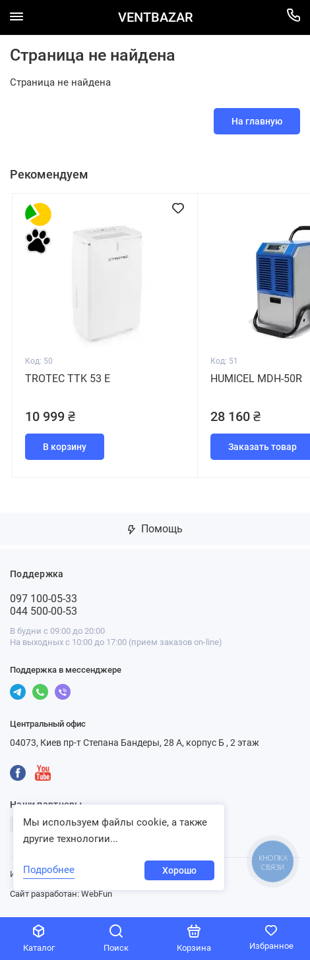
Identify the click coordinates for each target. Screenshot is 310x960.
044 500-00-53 (43, 611)
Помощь (155, 528)
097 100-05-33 (43, 598)
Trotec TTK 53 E (67, 378)
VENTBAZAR (155, 17)
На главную (257, 121)
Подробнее (49, 870)
